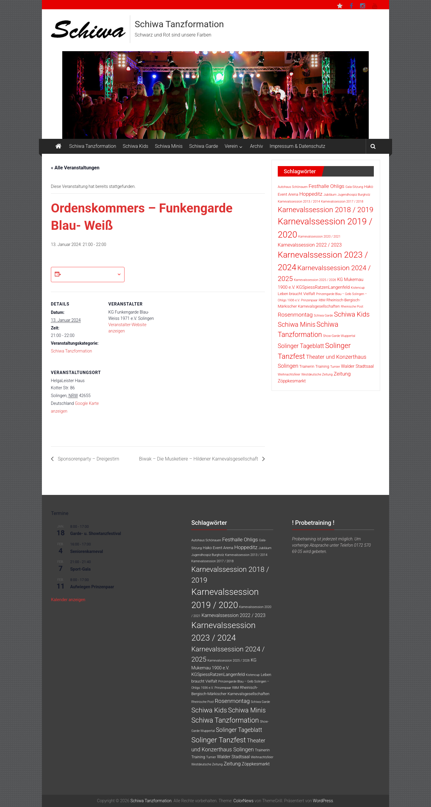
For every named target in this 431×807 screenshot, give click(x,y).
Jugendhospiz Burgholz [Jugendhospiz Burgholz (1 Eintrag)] (354, 195)
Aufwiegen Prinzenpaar (92, 586)
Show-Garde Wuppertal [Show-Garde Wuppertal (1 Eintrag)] (339, 336)
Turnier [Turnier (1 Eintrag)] (335, 367)
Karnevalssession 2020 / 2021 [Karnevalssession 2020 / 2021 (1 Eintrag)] (319, 236)
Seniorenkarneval (86, 551)
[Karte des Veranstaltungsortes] (140, 401)
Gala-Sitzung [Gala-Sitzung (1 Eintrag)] (354, 187)
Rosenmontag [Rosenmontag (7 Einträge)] (295, 314)
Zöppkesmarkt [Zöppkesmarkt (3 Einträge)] (292, 381)
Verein (231, 146)
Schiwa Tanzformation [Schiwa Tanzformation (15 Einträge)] (225, 720)
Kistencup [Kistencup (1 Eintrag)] (358, 288)
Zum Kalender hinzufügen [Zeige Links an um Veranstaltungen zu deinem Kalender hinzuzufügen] (88, 274)
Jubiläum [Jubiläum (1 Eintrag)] (330, 195)
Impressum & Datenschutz (297, 146)
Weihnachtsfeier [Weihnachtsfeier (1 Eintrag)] (289, 374)
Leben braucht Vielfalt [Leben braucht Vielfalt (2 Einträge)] (296, 293)
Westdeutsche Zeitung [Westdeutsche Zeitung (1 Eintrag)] (317, 374)
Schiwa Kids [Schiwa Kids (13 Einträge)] (352, 314)
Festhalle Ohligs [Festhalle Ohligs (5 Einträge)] (327, 186)
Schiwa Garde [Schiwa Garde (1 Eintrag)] (323, 315)
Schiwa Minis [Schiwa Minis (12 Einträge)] (296, 324)
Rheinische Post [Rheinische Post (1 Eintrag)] (352, 306)
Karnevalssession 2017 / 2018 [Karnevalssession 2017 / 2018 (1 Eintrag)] (342, 201)
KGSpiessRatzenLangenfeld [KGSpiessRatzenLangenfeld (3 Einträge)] (323, 287)
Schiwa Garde (203, 146)
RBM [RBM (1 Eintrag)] (322, 300)
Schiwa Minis (169, 146)
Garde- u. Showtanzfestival (95, 533)
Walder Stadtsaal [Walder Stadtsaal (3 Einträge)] (357, 366)
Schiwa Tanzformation (179, 24)
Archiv (256, 146)
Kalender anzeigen (68, 599)
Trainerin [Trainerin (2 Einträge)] (306, 366)
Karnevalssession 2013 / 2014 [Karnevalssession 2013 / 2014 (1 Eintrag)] (299, 201)
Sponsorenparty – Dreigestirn (88, 459)
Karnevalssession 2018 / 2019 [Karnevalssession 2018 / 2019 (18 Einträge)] (325, 210)
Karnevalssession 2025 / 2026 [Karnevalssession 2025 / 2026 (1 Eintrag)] (315, 280)
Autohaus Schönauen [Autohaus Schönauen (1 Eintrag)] (293, 187)
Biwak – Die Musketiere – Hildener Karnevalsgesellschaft (199, 459)
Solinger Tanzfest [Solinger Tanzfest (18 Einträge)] (218, 740)
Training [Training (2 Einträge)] (322, 366)
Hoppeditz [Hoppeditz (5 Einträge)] (310, 194)
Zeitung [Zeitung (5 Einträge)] (342, 374)
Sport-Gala (80, 569)
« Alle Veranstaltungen (75, 168)
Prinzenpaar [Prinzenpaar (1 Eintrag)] (309, 300)
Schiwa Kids (135, 146)
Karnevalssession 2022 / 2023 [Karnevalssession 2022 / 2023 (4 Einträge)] (310, 245)
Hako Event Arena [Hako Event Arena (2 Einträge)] (218, 547)
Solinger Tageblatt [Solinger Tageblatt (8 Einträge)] (301, 346)
